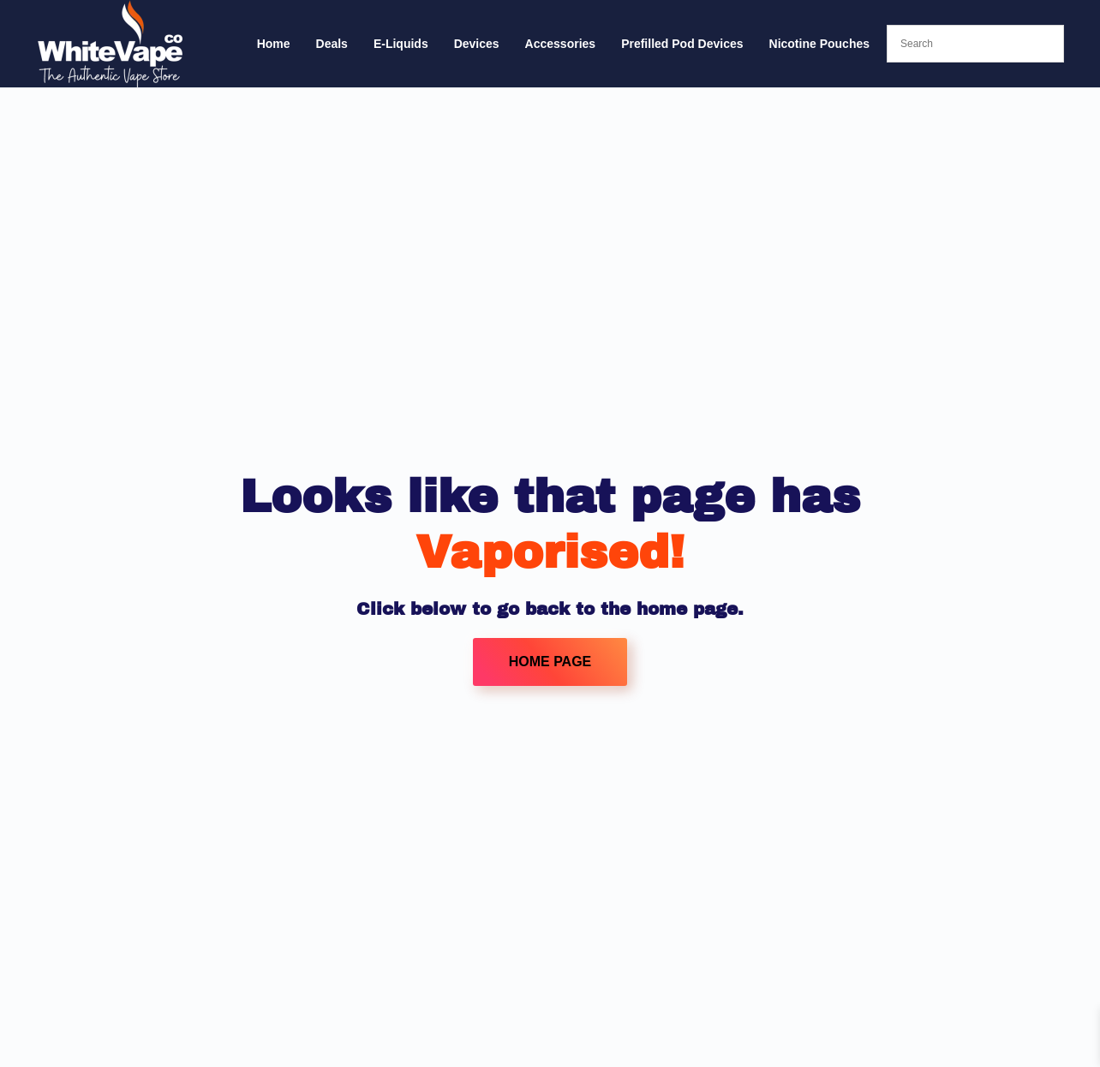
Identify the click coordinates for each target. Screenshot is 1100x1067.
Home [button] (273, 44)
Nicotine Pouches (819, 44)
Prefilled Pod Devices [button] (682, 44)
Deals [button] (332, 44)
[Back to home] (111, 43)
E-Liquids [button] (401, 44)
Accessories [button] (560, 44)
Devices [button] (476, 44)
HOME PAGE (550, 661)
